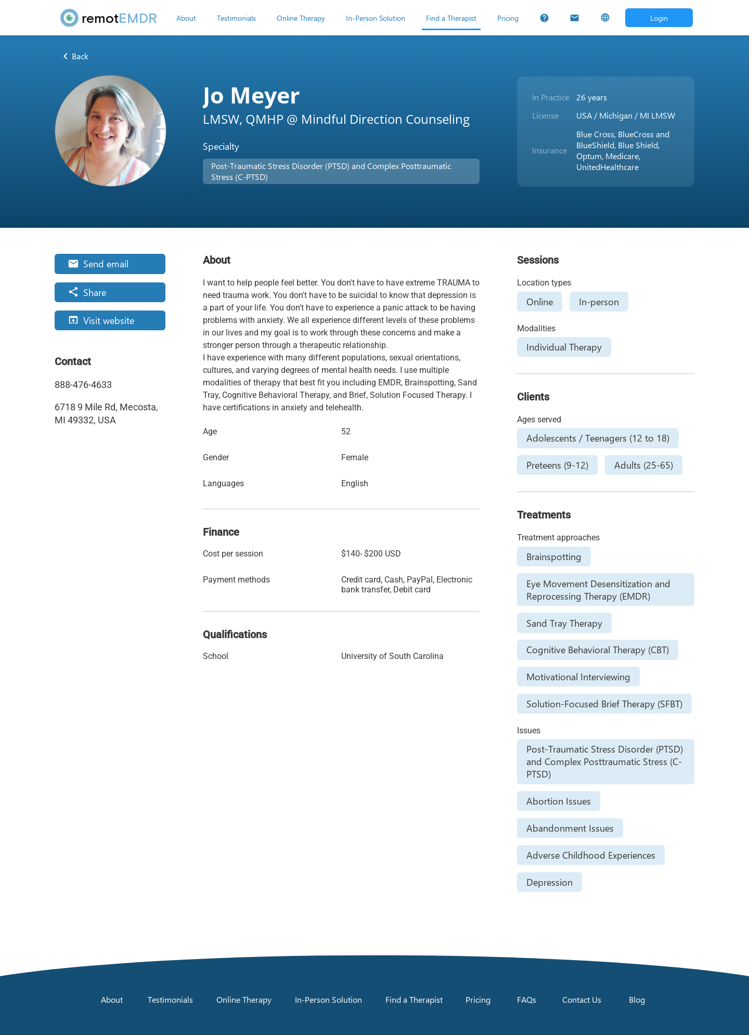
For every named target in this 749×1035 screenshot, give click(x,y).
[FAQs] (544, 17)
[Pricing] (508, 17)
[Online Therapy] (301, 17)
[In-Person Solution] (375, 17)
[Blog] (637, 999)
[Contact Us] (574, 17)
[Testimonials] (236, 17)
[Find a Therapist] (451, 17)
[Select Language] (605, 17)
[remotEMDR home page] (108, 17)
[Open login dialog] (659, 17)
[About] (186, 17)
